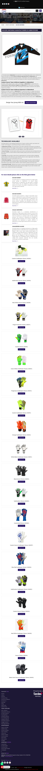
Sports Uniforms (10, 25)
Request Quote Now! (31, 102)
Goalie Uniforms (17, 210)
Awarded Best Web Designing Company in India (29, 769)
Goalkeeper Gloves (18, 226)
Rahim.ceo (21, 7)
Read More (15, 188)
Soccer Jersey (16, 177)
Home (2, 25)
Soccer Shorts (16, 193)
